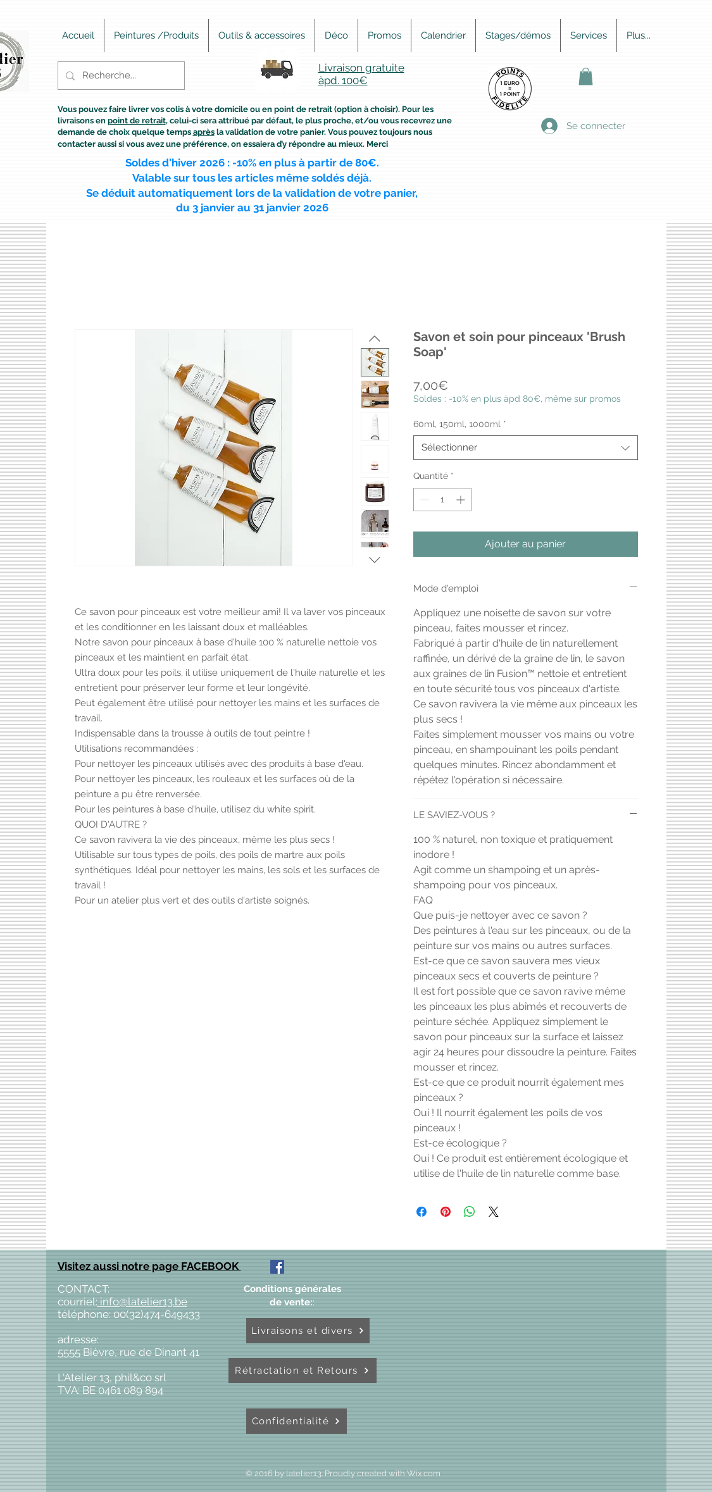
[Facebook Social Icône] (277, 1267)
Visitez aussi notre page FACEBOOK (149, 1266)
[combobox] (525, 447)
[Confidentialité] (296, 1421)
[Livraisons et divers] (308, 1330)
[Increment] (462, 499)
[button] (585, 76)
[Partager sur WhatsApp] (469, 1211)
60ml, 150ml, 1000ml (459, 424)
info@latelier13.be (142, 1301)
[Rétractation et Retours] (302, 1370)
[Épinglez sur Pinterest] (445, 1211)
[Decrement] (423, 499)
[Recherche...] (120, 75)
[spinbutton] (442, 499)
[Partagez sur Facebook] (421, 1211)
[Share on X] (493, 1211)
